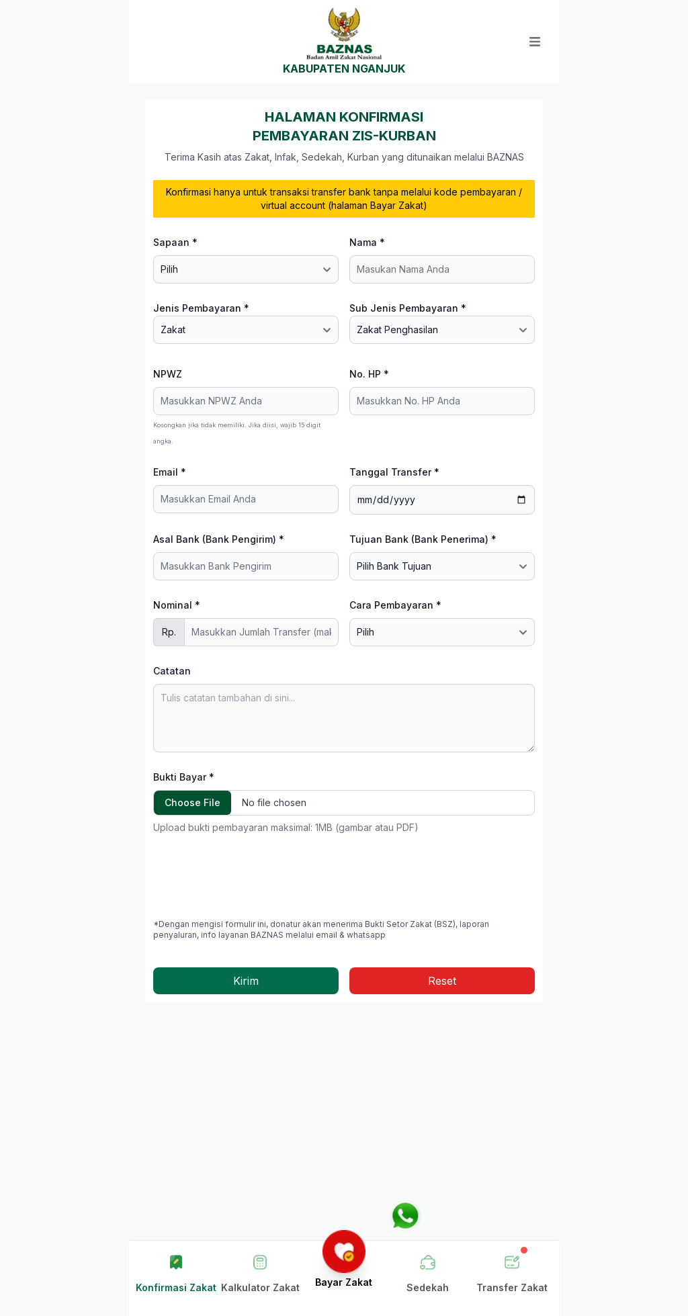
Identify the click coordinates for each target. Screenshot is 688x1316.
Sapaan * (175, 242)
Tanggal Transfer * (394, 472)
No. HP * (369, 374)
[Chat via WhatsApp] (405, 1216)
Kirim (246, 981)
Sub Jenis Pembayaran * (407, 308)
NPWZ (167, 374)
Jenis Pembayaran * (201, 308)
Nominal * (176, 605)
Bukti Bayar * (183, 777)
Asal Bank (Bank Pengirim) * (218, 539)
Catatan (172, 670)
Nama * (367, 242)
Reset (442, 981)
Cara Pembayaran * (395, 605)
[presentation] (255, 876)
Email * (169, 472)
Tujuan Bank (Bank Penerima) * (423, 539)
